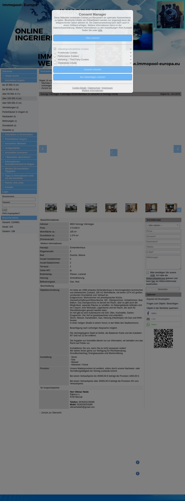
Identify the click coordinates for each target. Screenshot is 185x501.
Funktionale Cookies (68, 52)
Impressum (107, 88)
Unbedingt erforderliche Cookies (73, 49)
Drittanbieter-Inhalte (67, 63)
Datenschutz (94, 88)
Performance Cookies (68, 56)
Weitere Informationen (92, 90)
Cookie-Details (79, 88)
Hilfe (100, 30)
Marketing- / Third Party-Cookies (73, 59)
